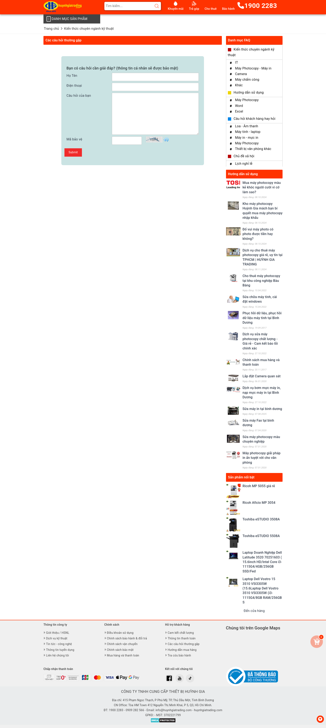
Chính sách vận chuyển (122, 644)
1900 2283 (257, 6)
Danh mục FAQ (239, 40)
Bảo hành (228, 8)
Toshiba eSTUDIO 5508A (261, 536)
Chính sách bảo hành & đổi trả (127, 638)
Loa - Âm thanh (246, 126)
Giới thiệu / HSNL (57, 632)
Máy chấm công (247, 80)
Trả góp (194, 8)
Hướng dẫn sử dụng (249, 92)
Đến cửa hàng (254, 611)
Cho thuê (211, 8)
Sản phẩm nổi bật (241, 477)
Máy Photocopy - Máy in (253, 68)
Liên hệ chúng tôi (57, 655)
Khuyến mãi (176, 8)
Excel (239, 111)
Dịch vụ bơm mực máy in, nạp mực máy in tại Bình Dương (262, 392)
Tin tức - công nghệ (59, 644)
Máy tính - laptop (248, 132)
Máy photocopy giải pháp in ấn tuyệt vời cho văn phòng (262, 457)
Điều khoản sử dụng (120, 632)
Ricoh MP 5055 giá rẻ (259, 486)
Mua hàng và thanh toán (123, 655)
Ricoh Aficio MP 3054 (259, 503)
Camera (241, 74)
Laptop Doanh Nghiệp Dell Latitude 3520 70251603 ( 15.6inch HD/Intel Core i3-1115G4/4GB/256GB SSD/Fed (262, 562)
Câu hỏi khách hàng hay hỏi (254, 119)
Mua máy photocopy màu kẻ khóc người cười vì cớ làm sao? (262, 187)
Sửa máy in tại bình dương (262, 409)
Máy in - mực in (246, 138)
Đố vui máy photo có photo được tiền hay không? (258, 234)
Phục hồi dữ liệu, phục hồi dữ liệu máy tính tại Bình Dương (262, 317)
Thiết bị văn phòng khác (253, 149)
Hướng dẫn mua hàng (182, 649)
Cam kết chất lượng (181, 632)
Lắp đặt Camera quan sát (262, 376)
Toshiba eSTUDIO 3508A (261, 519)
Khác (239, 85)
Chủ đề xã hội (244, 156)
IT (236, 62)
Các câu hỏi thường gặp (183, 644)
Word (239, 106)
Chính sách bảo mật (120, 649)
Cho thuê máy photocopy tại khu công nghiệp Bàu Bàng (261, 280)
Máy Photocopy (247, 100)
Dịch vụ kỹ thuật (56, 638)
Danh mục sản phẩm (67, 19)
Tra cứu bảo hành (179, 655)
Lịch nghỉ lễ (244, 164)
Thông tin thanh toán (181, 638)
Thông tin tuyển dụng (60, 649)
